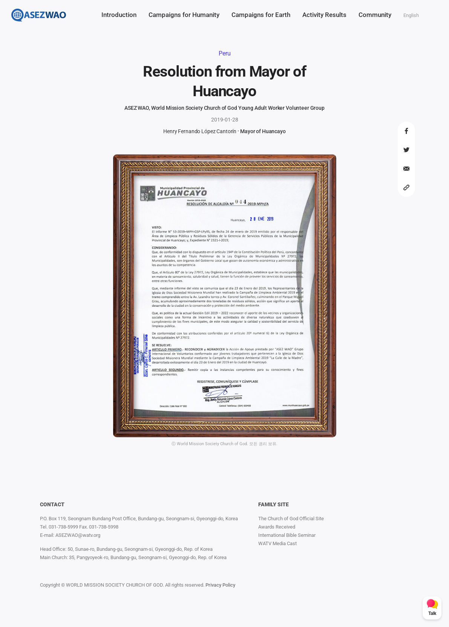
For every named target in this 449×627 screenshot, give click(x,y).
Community (375, 14)
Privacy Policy (220, 585)
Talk (432, 613)
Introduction (118, 14)
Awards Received (276, 527)
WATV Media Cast (277, 543)
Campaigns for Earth (260, 14)
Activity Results (324, 14)
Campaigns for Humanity (184, 14)
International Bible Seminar (287, 535)
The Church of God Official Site (291, 518)
